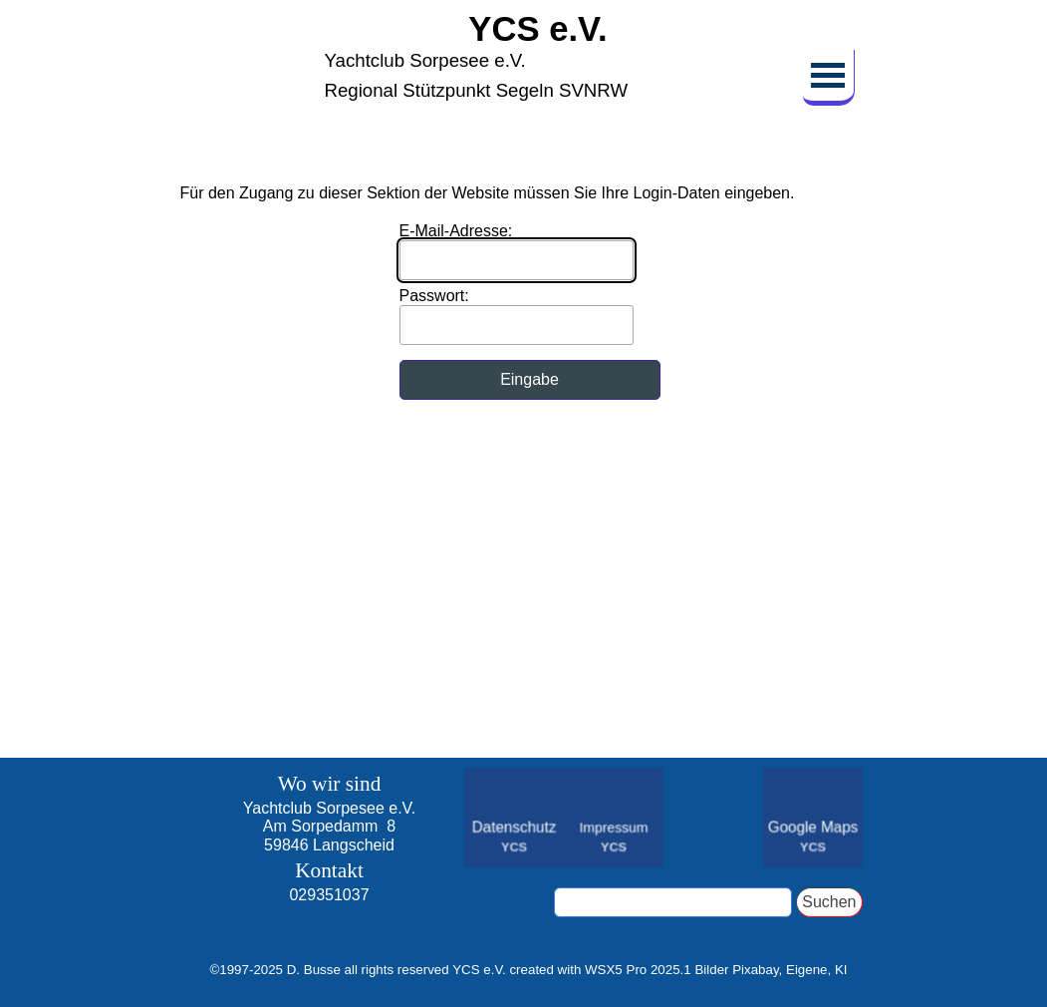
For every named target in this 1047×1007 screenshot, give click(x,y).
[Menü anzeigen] (829, 78)
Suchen (829, 901)
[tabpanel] (329, 848)
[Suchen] (673, 902)
